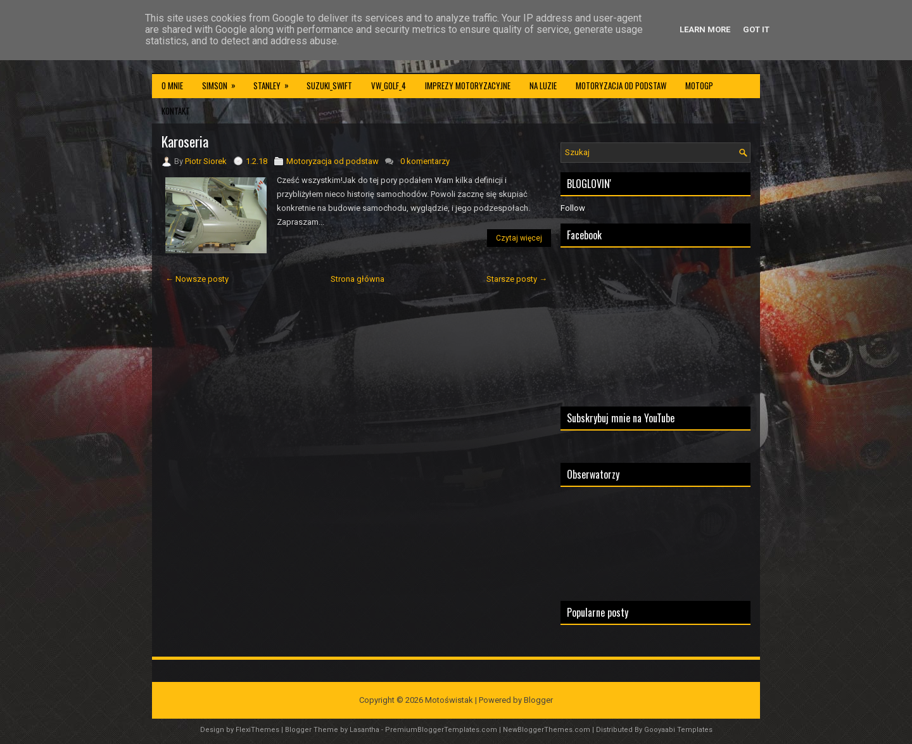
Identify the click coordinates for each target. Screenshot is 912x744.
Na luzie (543, 85)
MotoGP (699, 85)
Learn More (705, 29)
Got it (756, 29)
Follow (572, 208)
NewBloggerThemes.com (546, 730)
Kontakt (176, 110)
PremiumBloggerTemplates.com (441, 730)
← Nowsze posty (197, 279)
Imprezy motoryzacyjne (467, 85)
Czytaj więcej (519, 238)
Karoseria (185, 141)
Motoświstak (449, 700)
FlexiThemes (257, 730)
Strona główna (357, 279)
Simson (223, 82)
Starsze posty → (516, 279)
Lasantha (364, 730)
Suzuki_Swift (329, 85)
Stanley (275, 82)
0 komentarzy (425, 161)
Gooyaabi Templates (678, 730)
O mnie (172, 85)
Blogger (538, 700)
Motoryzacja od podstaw (621, 85)
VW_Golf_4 (388, 85)
